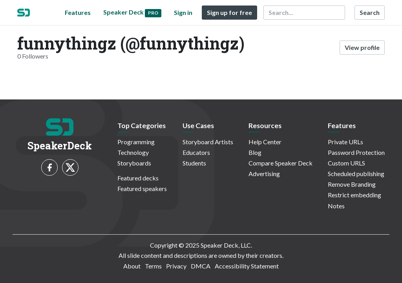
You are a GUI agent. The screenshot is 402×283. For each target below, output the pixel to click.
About (132, 266)
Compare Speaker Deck (280, 163)
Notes (336, 205)
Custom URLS (346, 163)
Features (78, 12)
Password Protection (356, 152)
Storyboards (134, 163)
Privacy (176, 266)
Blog (255, 152)
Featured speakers (142, 188)
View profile (362, 47)
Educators (196, 152)
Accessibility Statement (247, 266)
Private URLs (345, 141)
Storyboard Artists (208, 141)
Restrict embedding (354, 194)
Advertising (264, 173)
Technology (133, 152)
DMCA (200, 266)
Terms (153, 266)
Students (194, 163)
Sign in (183, 12)
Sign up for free (229, 12)
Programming (136, 141)
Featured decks (138, 178)
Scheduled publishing (356, 173)
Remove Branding (352, 184)
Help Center (265, 141)
